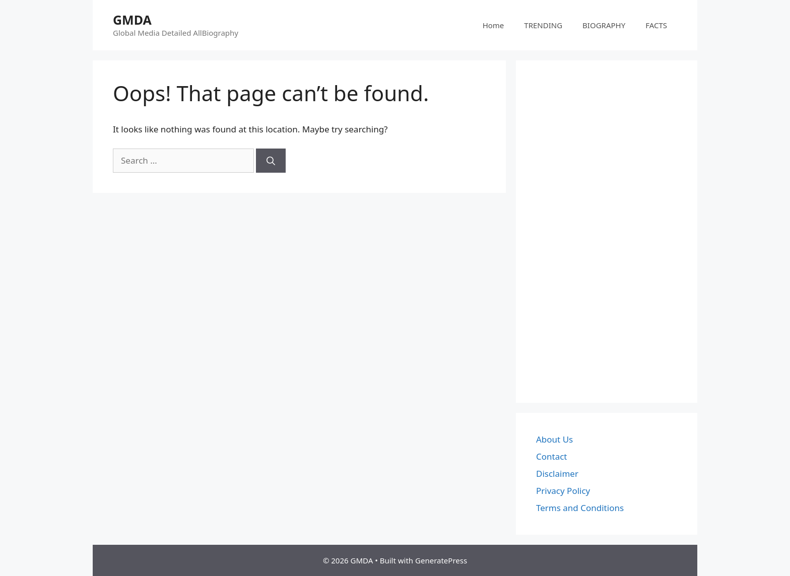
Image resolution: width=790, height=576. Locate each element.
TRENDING (543, 25)
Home (493, 25)
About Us (554, 439)
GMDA (132, 19)
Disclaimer (557, 473)
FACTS (656, 25)
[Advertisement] (606, 232)
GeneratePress (441, 560)
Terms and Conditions (580, 508)
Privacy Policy (563, 490)
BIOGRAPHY (603, 25)
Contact (551, 456)
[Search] (271, 161)
